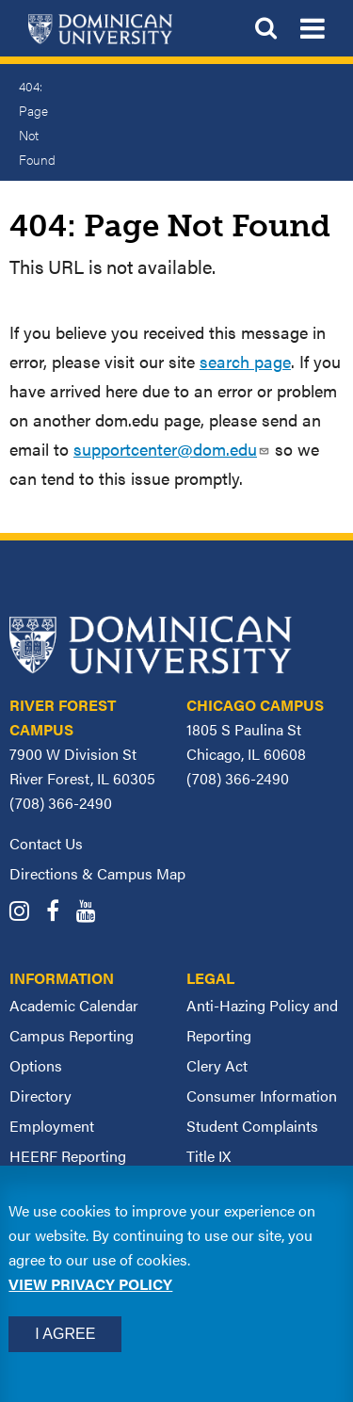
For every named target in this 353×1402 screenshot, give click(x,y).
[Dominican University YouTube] (92, 913)
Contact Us (46, 843)
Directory (40, 1095)
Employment (51, 1125)
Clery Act (217, 1065)
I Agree (65, 1334)
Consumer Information (261, 1095)
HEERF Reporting (67, 1156)
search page (245, 361)
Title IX (208, 1156)
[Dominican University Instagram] (25, 913)
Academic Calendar (73, 1005)
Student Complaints (252, 1125)
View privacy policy (90, 1284)
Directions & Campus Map (97, 873)
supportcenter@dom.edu (171, 448)
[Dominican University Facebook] (59, 913)
